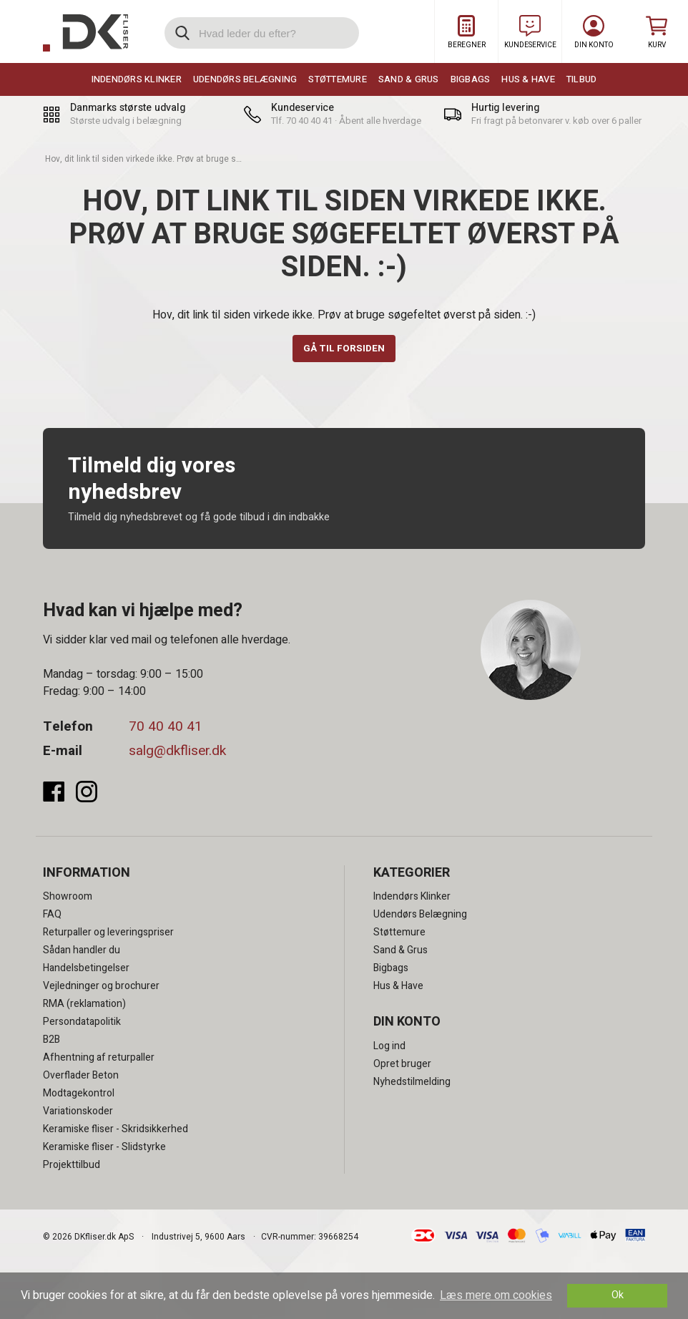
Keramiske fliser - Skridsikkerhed (115, 1130)
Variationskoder (78, 1112)
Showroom (67, 897)
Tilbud (581, 79)
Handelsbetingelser (86, 969)
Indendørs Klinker (137, 79)
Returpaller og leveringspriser (108, 933)
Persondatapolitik (82, 1023)
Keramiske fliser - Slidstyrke (104, 1148)
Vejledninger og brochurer (101, 987)
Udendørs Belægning (245, 79)
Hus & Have (528, 79)
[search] (261, 33)
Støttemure (337, 79)
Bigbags (471, 79)
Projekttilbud (71, 1166)
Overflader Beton (81, 1076)
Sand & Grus (408, 79)
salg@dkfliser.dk (177, 751)
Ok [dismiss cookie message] (617, 1295)
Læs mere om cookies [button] (496, 1295)
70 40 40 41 (165, 728)
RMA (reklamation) (84, 1005)
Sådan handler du (81, 951)
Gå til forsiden (344, 348)
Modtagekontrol (78, 1094)
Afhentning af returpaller (98, 1058)
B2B (51, 1040)
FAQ (52, 915)
